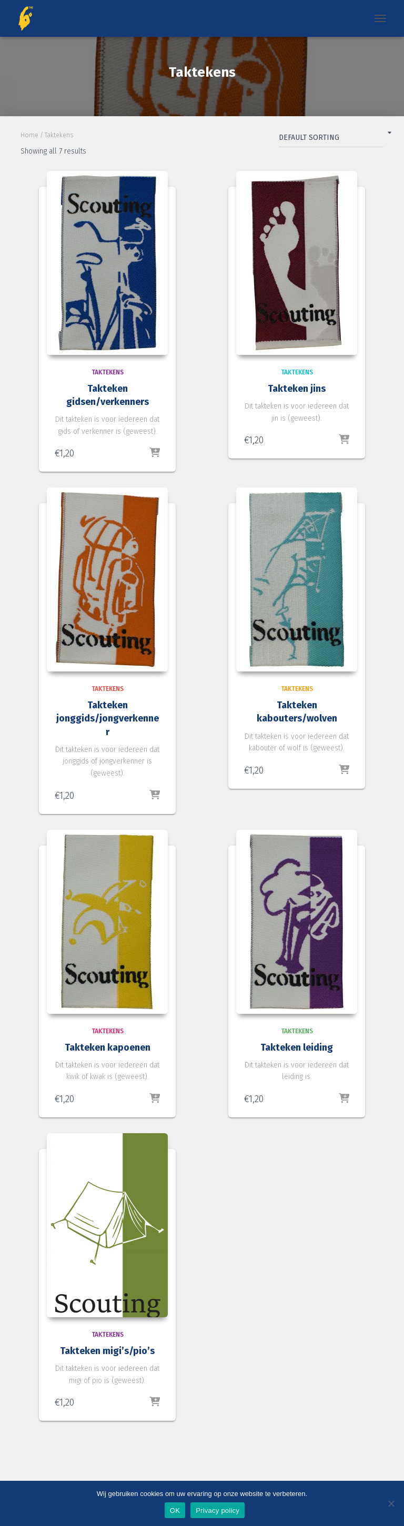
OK (175, 1510)
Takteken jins (297, 388)
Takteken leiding (296, 1047)
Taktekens (108, 372)
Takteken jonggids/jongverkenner (107, 718)
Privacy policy (217, 1510)
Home (29, 135)
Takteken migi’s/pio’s (107, 1351)
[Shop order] (331, 140)
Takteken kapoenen (107, 1047)
